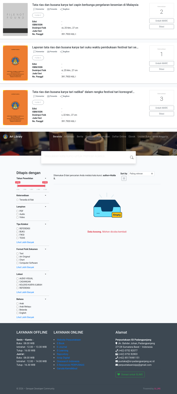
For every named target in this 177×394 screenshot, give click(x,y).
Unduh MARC (161, 21)
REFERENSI (24, 228)
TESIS (22, 238)
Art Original (24, 256)
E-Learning (62, 350)
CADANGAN (25, 281)
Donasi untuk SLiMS (130, 374)
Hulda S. (38, 15)
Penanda (53, 9)
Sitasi (161, 26)
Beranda (57, 136)
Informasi (69, 136)
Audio (22, 214)
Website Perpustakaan (69, 339)
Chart (22, 260)
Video (22, 217)
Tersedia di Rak (26, 200)
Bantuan (90, 136)
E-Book (60, 343)
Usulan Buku (144, 136)
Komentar (38, 9)
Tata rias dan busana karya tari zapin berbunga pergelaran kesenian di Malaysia (85, 5)
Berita (80, 136)
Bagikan (64, 9)
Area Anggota (160, 136)
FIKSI (21, 235)
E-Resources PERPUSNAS (70, 364)
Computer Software (28, 263)
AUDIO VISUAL (26, 278)
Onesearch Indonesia (68, 361)
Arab (21, 303)
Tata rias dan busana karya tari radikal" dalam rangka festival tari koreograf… (83, 92)
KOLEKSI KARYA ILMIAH (30, 285)
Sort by (123, 173)
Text (21, 253)
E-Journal (62, 347)
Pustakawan (103, 136)
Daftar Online (119, 136)
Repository (62, 354)
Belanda (23, 310)
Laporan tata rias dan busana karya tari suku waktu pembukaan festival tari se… (85, 47)
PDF (21, 211)
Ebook (131, 136)
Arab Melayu (25, 306)
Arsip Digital (63, 357)
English (22, 313)
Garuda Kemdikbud (67, 368)
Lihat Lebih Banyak (25, 242)
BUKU (22, 231)
